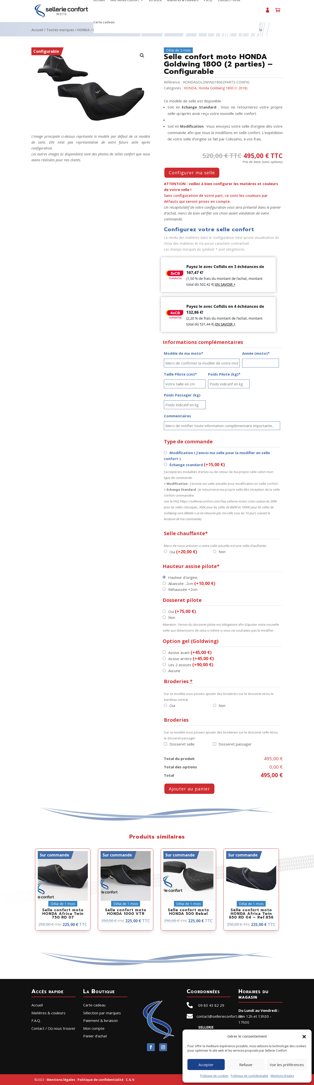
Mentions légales (282, 1076)
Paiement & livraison (100, 1020)
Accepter (206, 1064)
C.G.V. (130, 1079)
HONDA (83, 29)
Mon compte (267, 12)
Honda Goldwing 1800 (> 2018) (223, 88)
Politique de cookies (214, 1076)
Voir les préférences (287, 1064)
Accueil (37, 29)
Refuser (246, 1064)
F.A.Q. (36, 1020)
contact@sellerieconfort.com (220, 1016)
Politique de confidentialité (249, 1076)
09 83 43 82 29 (211, 1005)
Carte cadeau (104, 22)
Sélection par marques (102, 1012)
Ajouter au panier (189, 789)
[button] (304, 1036)
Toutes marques (60, 29)
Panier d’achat (277, 12)
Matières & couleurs (48, 1012)
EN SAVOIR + (225, 284)
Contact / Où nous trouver (53, 1028)
